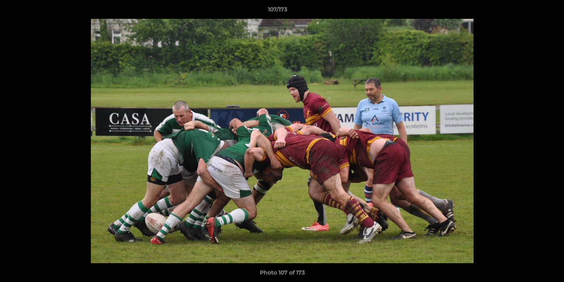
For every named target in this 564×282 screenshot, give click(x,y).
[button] (531, 11)
